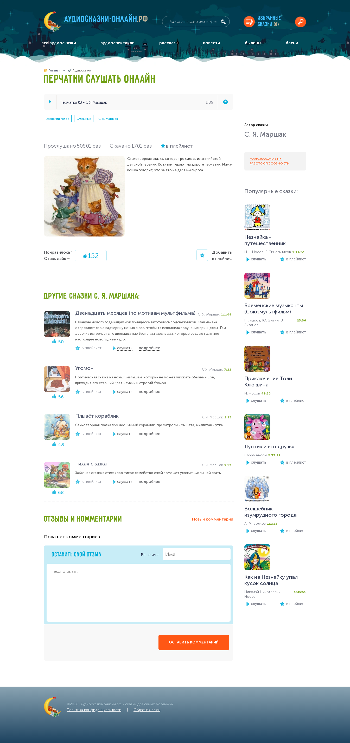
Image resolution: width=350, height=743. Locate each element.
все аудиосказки (58, 42)
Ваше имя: (186, 554)
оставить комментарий (194, 642)
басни (292, 42)
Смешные (84, 119)
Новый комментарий (212, 519)
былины (253, 42)
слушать (258, 259)
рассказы (169, 42)
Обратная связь (146, 710)
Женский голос (57, 119)
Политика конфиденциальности (94, 710)
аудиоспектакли (117, 42)
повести (211, 42)
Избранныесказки (269, 21)
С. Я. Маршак (108, 119)
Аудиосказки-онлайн (106, 20)
